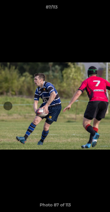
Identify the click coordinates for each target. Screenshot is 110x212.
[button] (88, 8)
